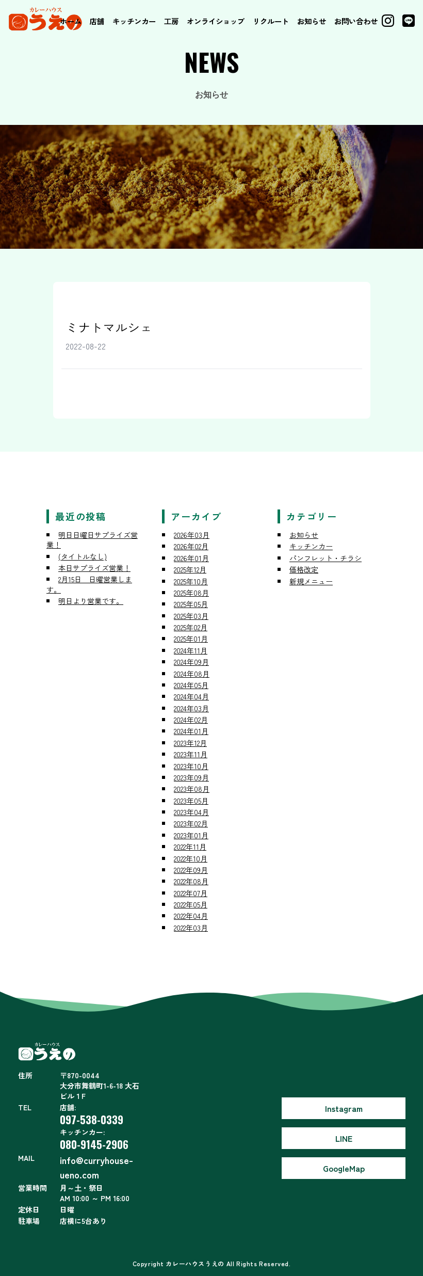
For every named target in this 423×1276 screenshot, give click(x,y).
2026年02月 (191, 546)
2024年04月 (191, 696)
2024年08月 (191, 673)
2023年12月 (190, 743)
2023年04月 (191, 812)
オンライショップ (216, 20)
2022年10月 (190, 858)
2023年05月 (191, 800)
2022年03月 (191, 927)
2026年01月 (191, 558)
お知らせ (311, 20)
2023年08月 (191, 789)
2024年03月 (191, 708)
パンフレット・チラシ (325, 558)
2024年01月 (191, 731)
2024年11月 (190, 650)
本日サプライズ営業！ (94, 568)
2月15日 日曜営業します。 (89, 584)
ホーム (71, 20)
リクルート (271, 20)
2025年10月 (191, 581)
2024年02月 (191, 719)
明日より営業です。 (90, 601)
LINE (343, 1138)
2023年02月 (191, 823)
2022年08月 (191, 881)
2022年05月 (190, 904)
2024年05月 (191, 685)
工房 (171, 20)
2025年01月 (191, 638)
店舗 (97, 20)
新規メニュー (311, 581)
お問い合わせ (356, 20)
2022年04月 (191, 916)
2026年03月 (191, 535)
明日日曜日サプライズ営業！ (92, 540)
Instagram (344, 1108)
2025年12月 (190, 569)
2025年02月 (190, 627)
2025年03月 (191, 616)
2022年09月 (191, 870)
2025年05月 (191, 604)
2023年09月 (191, 777)
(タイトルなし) (82, 556)
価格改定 (303, 569)
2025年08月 (191, 592)
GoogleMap (344, 1168)
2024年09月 (191, 662)
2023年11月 (190, 754)
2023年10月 (191, 766)
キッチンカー (134, 20)
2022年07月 (190, 893)
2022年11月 (190, 846)
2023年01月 (191, 835)
